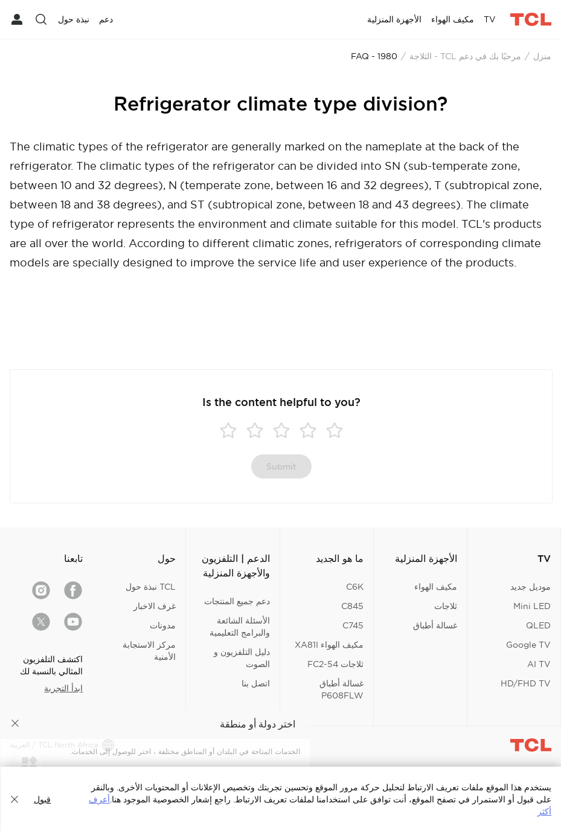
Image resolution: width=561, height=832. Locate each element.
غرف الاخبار (154, 606)
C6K (355, 586)
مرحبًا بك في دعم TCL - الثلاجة (465, 56)
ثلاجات (445, 606)
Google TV (528, 644)
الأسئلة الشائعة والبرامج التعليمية (240, 626)
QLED (538, 625)
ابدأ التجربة (63, 688)
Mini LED (532, 606)
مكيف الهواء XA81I (329, 644)
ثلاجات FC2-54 (335, 664)
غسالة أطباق (435, 625)
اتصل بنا (256, 683)
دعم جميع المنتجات (237, 601)
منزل (542, 56)
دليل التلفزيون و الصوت (242, 658)
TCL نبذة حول (151, 586)
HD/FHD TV (526, 683)
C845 (352, 606)
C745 (353, 625)
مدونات (163, 625)
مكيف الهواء (435, 586)
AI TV (539, 664)
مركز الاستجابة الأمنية (149, 650)
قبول (42, 799)
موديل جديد (530, 586)
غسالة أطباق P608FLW (341, 689)
